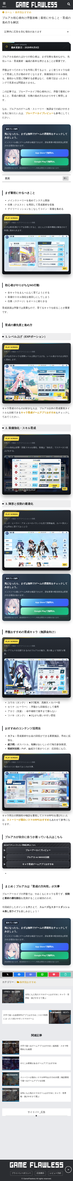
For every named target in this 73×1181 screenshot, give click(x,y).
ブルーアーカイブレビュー (38, 850)
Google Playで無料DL (44, 161)
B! (30, 974)
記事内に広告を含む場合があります (23, 31)
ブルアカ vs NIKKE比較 (38, 857)
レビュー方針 (55, 1173)
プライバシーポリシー (21, 1173)
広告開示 (40, 1173)
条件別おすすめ (23, 12)
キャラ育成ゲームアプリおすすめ (38, 864)
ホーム (7, 12)
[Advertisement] (36, 1135)
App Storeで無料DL (44, 153)
